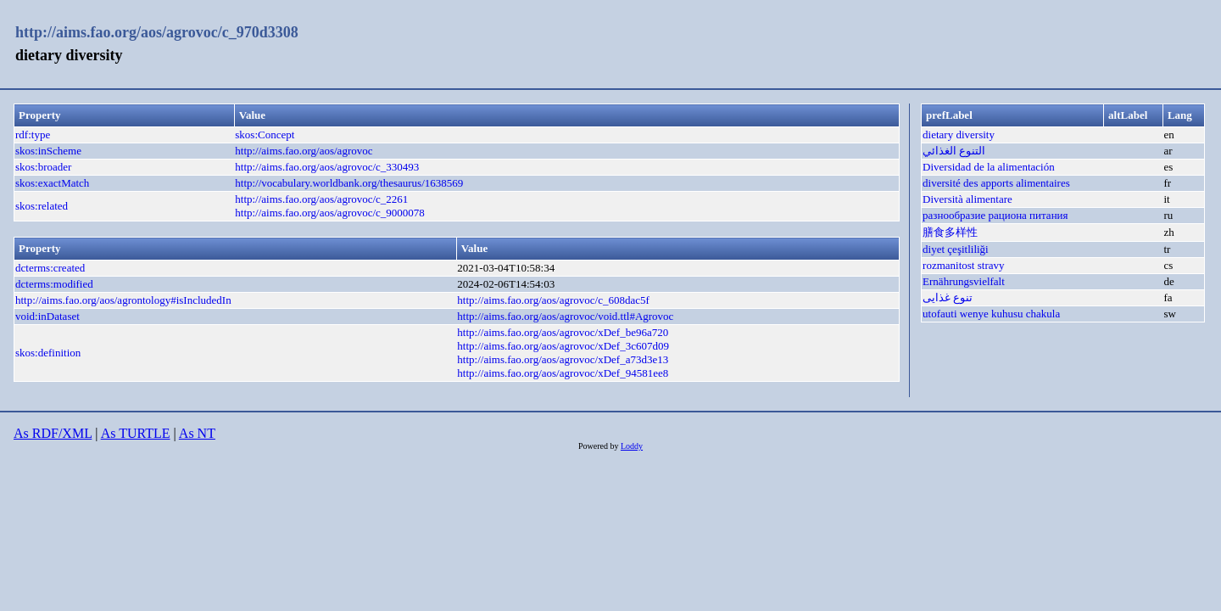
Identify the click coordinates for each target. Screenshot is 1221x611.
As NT (197, 433)
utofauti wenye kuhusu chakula (991, 313)
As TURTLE (135, 433)
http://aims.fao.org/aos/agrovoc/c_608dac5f (553, 300)
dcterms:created (50, 267)
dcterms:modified (54, 283)
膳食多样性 (950, 232)
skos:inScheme (48, 150)
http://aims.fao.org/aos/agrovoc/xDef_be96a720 (562, 332)
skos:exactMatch (52, 183)
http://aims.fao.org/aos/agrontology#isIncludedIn (123, 300)
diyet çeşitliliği (956, 249)
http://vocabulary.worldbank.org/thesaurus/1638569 (349, 183)
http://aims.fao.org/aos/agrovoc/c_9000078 (330, 212)
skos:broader (43, 166)
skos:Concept (264, 134)
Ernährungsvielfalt (964, 281)
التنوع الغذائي (954, 150)
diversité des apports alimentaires (996, 183)
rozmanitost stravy (963, 265)
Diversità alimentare (967, 199)
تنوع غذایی (948, 297)
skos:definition (48, 352)
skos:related (41, 205)
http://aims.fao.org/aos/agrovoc (303, 150)
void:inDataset (47, 316)
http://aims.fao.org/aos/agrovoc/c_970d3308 (156, 32)
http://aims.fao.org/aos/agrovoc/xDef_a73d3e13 (562, 359)
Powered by (599, 446)
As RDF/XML (53, 433)
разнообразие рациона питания (995, 215)
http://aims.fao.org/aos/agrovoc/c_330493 (327, 166)
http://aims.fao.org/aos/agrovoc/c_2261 (321, 199)
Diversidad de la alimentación (989, 166)
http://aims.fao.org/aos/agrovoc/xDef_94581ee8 (562, 373)
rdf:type (32, 134)
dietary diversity (959, 134)
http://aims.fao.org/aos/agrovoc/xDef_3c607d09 (563, 345)
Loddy (632, 446)
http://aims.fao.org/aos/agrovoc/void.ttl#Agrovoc (565, 316)
